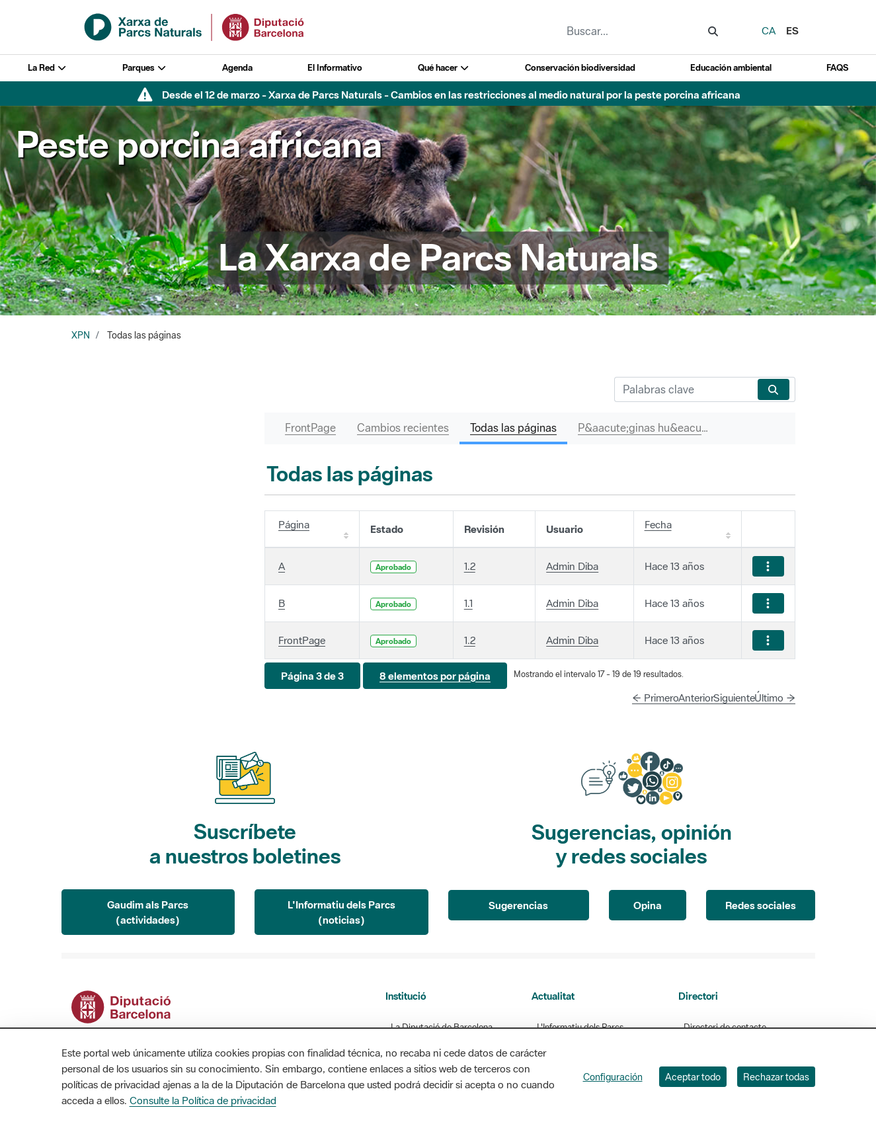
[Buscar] (683, 389)
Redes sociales (760, 905)
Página (293, 524)
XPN (80, 335)
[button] (312, 676)
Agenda (237, 67)
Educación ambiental (731, 67)
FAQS (837, 67)
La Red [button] (47, 67)
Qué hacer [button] (444, 67)
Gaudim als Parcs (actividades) (147, 912)
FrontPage (301, 640)
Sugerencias (518, 905)
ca (769, 30)
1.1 (468, 603)
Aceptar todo (693, 1076)
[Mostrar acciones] (768, 566)
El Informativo (334, 67)
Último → (774, 697)
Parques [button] (144, 67)
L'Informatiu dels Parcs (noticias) (341, 912)
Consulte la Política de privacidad (203, 1100)
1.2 (469, 566)
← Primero (655, 697)
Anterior (696, 697)
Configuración (613, 1076)
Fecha (658, 524)
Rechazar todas (776, 1076)
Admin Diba (572, 566)
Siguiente (734, 697)
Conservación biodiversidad (580, 67)
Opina (647, 905)
